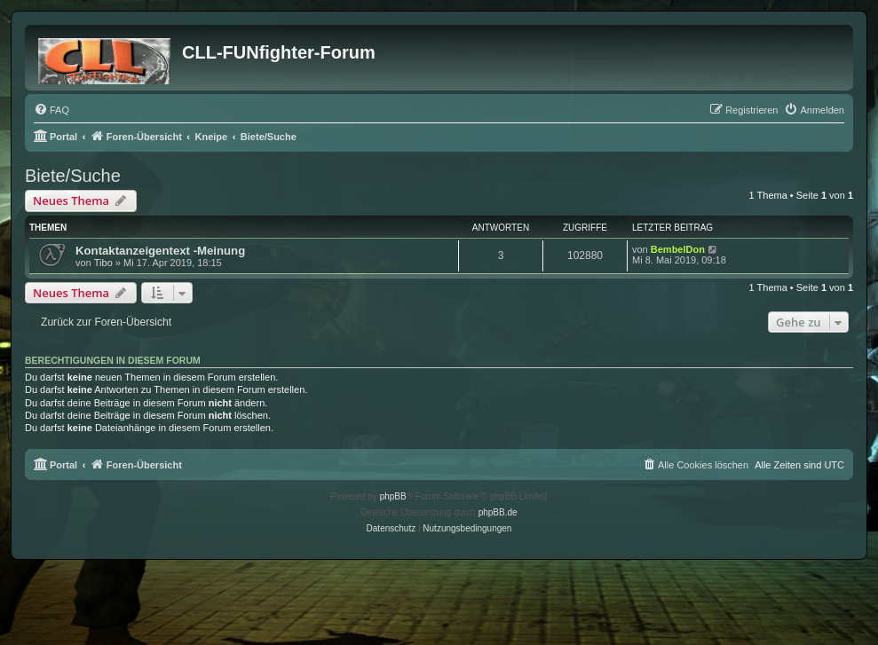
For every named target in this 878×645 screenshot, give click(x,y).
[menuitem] (51, 110)
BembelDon (678, 249)
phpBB (393, 496)
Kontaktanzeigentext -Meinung (160, 250)
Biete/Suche (73, 175)
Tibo (103, 262)
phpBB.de (498, 512)
